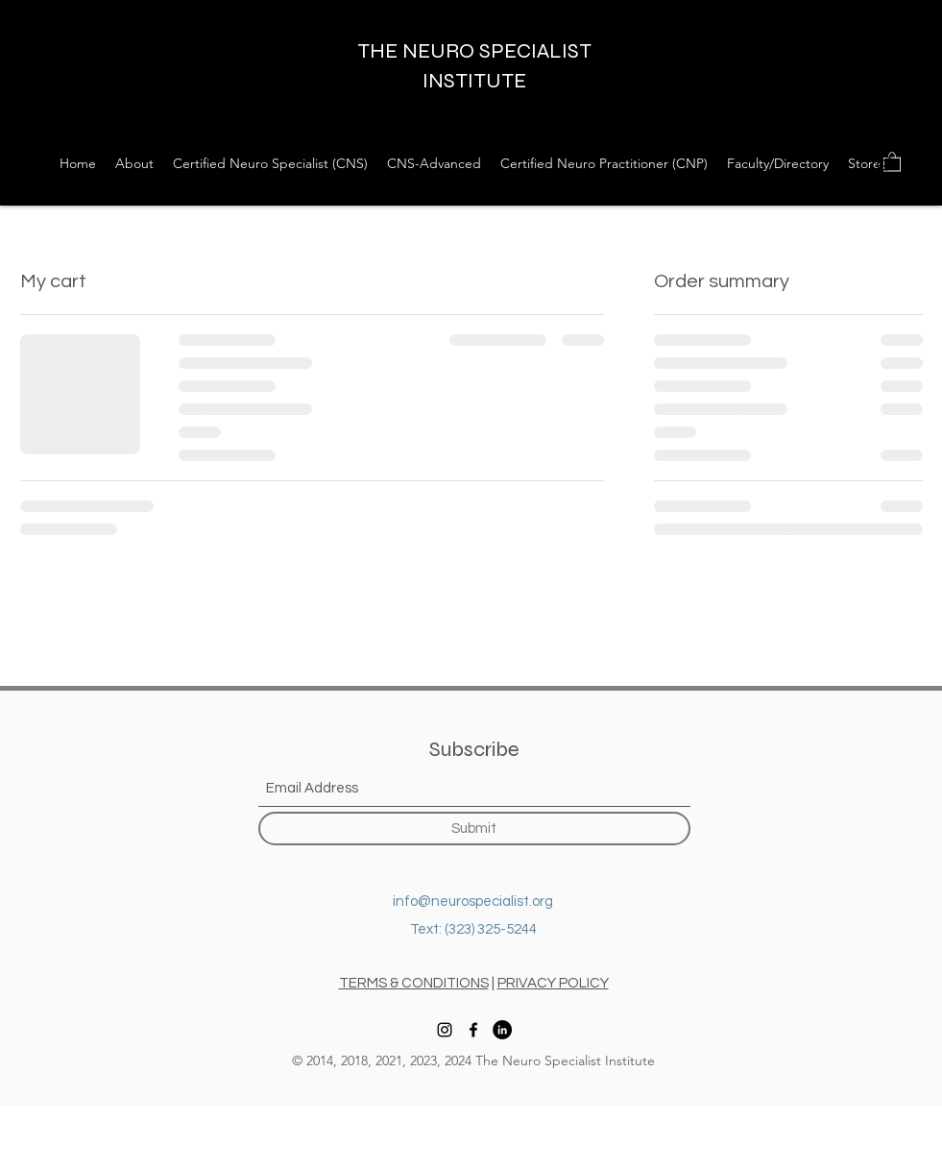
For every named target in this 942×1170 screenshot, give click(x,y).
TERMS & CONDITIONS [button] (414, 983)
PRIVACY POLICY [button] (553, 983)
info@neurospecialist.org (473, 901)
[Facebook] (913, 163)
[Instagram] (884, 163)
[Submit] (474, 828)
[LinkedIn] (502, 1029)
